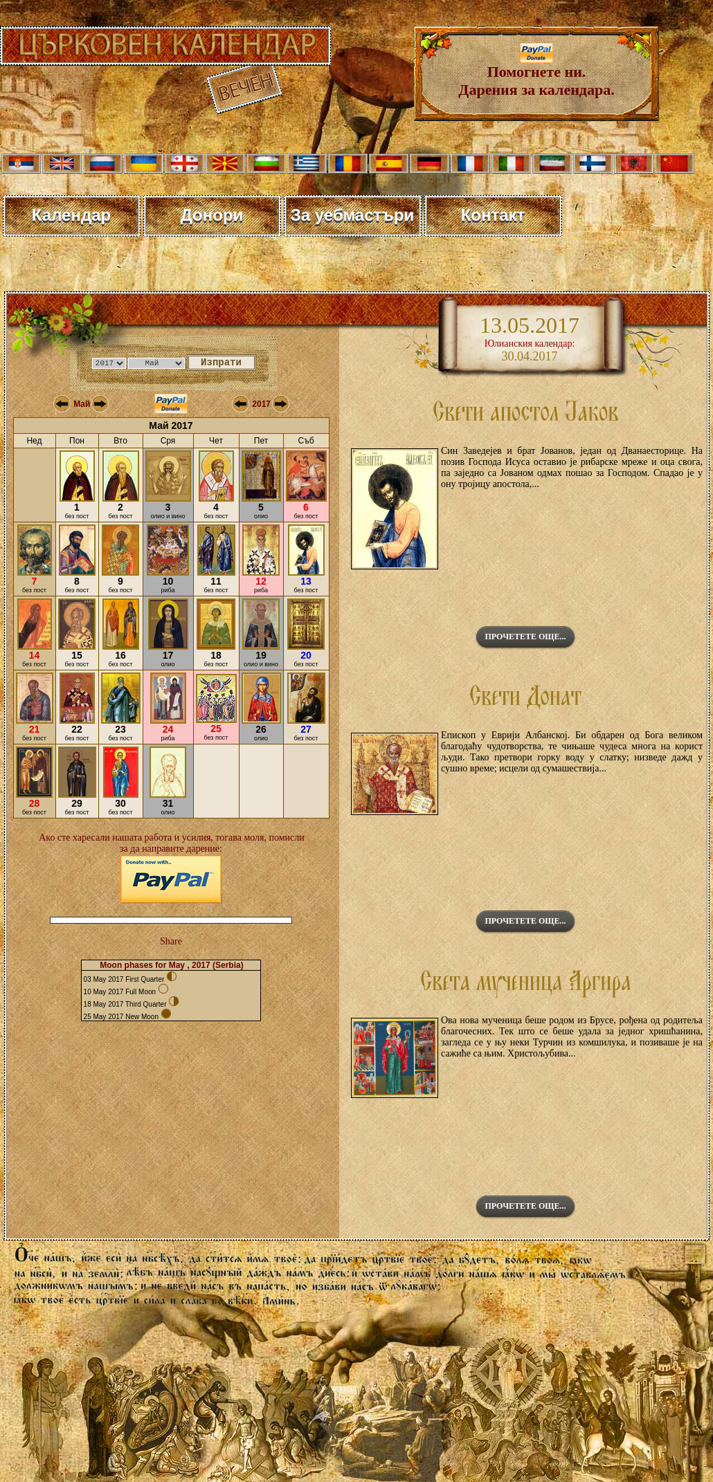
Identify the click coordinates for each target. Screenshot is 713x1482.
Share (171, 941)
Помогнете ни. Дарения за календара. (536, 73)
